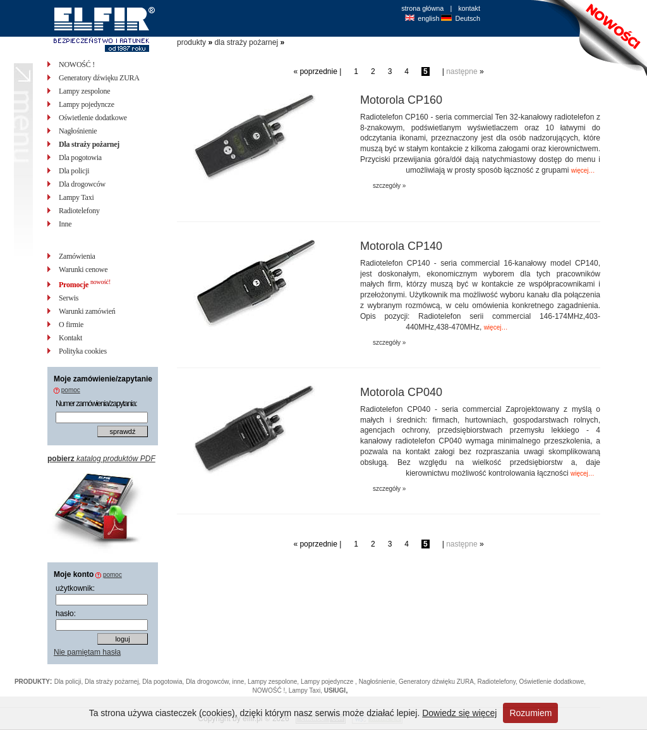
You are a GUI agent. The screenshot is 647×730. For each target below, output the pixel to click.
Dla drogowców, (209, 681)
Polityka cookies (83, 351)
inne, (240, 681)
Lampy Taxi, (306, 690)
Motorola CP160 (401, 100)
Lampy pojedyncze (86, 104)
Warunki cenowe (83, 269)
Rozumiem (530, 713)
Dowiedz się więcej (459, 713)
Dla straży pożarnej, (113, 681)
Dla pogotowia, (164, 681)
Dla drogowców (82, 184)
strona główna (422, 8)
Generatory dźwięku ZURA (99, 77)
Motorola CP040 (401, 392)
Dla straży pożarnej (89, 144)
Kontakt (70, 337)
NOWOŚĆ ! (77, 64)
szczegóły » (389, 185)
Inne (65, 224)
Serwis (68, 298)
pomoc (70, 390)
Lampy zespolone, (274, 681)
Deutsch (467, 18)
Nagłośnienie (78, 131)
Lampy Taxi (76, 197)
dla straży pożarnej (246, 42)
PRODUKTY (32, 681)
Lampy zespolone (84, 91)
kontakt (469, 8)
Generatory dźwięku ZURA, (438, 681)
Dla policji (74, 170)
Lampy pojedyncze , (330, 681)
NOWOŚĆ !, (271, 690)
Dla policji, (69, 681)
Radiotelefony (79, 210)
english (428, 18)
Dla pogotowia (80, 157)
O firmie (71, 324)
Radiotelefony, (498, 681)
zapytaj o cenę (547, 196)
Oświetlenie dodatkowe (93, 117)
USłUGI (335, 690)
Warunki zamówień (87, 311)
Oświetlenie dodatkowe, (552, 681)
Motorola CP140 (401, 246)
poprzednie (318, 71)
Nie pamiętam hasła (87, 652)
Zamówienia (77, 256)
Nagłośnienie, (379, 681)
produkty (191, 42)
